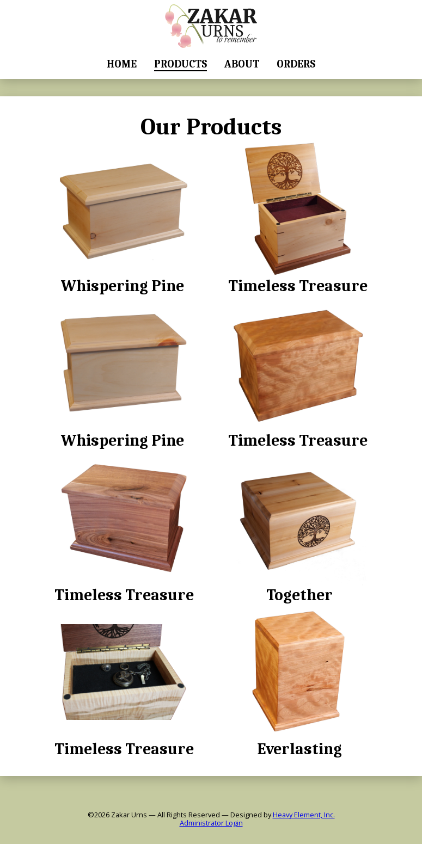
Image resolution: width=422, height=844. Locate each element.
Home (122, 64)
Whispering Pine (122, 218)
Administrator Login (211, 823)
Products (180, 64)
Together (299, 527)
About (241, 64)
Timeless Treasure (298, 218)
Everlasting (299, 681)
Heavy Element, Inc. (304, 815)
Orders (296, 64)
